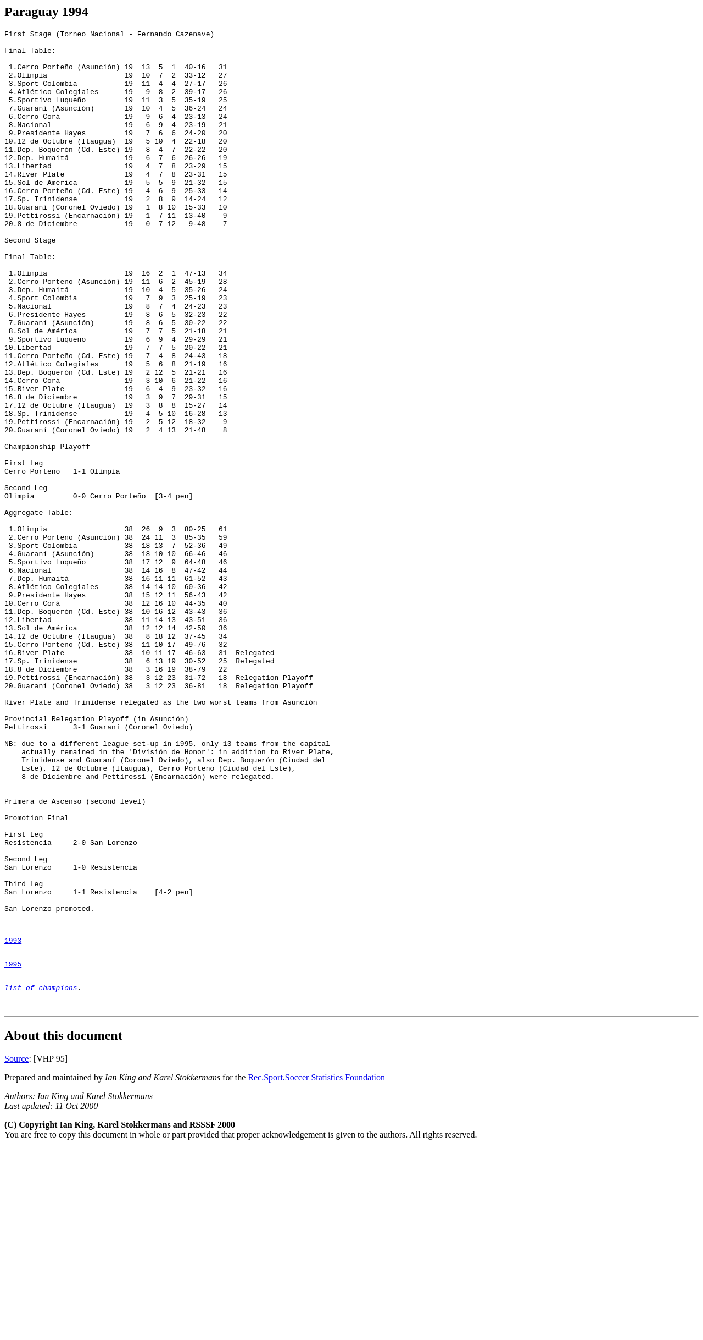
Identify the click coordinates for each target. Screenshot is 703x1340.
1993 (12, 1122)
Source (16, 1250)
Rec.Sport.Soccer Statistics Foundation (316, 1268)
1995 (12, 1149)
